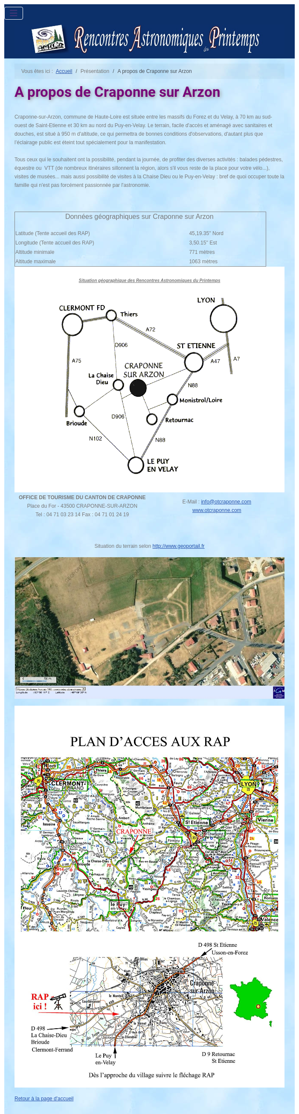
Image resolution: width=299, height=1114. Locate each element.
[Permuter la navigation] (13, 13)
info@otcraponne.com (226, 502)
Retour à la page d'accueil (44, 1099)
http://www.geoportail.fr (179, 546)
